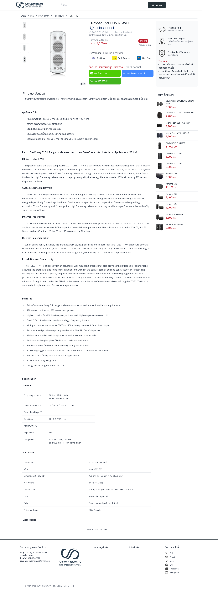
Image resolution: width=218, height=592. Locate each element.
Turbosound (60, 15)
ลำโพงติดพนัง (45, 15)
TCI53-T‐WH (73, 15)
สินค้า (34, 15)
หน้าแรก (25, 15)
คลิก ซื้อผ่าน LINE (99, 73)
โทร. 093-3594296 (100, 81)
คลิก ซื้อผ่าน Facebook (133, 73)
